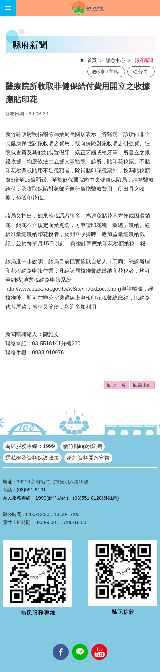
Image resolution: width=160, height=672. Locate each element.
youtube (99, 644)
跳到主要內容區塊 (3, 3)
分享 (143, 72)
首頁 (92, 60)
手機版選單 (8, 8)
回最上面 (142, 385)
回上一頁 (116, 385)
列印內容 (108, 72)
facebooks (60, 644)
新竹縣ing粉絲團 (82, 446)
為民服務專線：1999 (30, 446)
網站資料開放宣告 (88, 458)
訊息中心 (115, 60)
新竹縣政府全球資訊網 (88, 8)
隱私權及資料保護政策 (32, 458)
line (80, 644)
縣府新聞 (143, 60)
